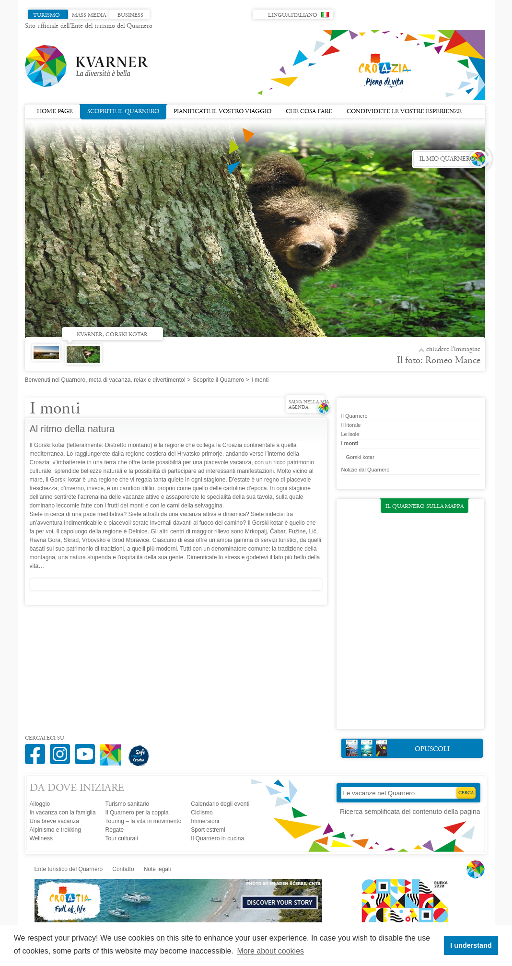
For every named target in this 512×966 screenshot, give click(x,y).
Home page (55, 112)
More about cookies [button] (270, 951)
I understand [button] (470, 945)
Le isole (350, 434)
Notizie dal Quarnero (365, 469)
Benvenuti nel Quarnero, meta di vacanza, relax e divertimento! (105, 380)
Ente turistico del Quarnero (69, 869)
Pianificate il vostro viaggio (222, 112)
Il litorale (351, 425)
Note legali (157, 869)
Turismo (46, 15)
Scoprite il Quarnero (123, 111)
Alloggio (40, 804)
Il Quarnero (354, 416)
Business (130, 15)
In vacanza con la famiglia (63, 812)
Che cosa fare (309, 112)
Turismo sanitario (127, 804)
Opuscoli (398, 748)
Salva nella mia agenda (309, 405)
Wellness (41, 838)
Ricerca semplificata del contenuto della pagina (410, 811)
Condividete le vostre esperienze (404, 112)
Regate (114, 829)
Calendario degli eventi (220, 804)
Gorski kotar (360, 457)
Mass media (89, 15)
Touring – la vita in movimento (143, 821)
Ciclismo (201, 812)
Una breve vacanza (54, 821)
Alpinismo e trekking (55, 829)
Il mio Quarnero (447, 159)
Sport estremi (208, 829)
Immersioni (205, 821)
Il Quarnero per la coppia (137, 812)
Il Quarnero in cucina (217, 838)
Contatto (123, 869)
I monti (350, 443)
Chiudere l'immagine (453, 349)
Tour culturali (121, 838)
